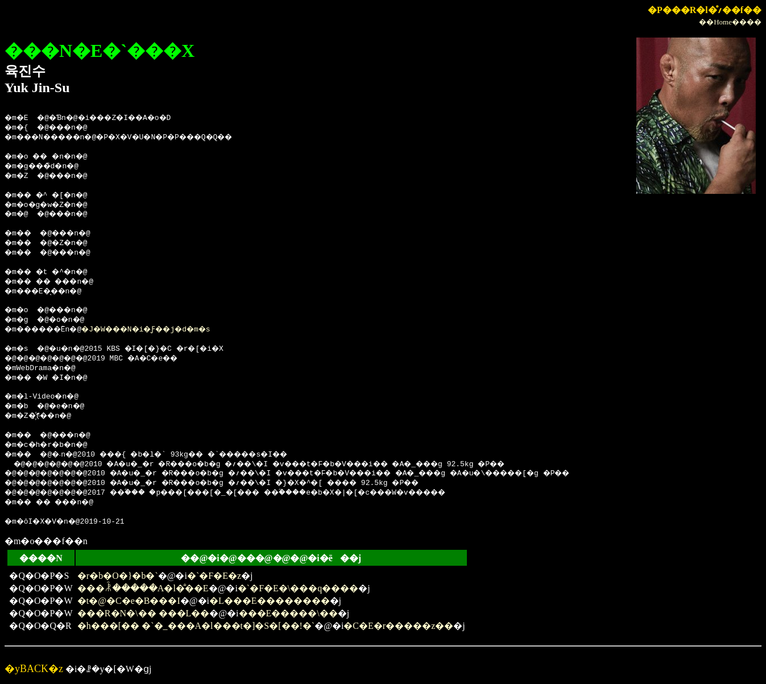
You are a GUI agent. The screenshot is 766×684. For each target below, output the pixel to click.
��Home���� (730, 22)
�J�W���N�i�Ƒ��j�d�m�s (166, 330)
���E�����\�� (288, 613)
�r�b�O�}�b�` (117, 576)
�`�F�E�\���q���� (298, 588)
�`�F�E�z (214, 576)
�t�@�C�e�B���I (128, 601)
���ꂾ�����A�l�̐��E (143, 588)
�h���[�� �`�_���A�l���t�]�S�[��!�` (195, 626)
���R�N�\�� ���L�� (143, 613)
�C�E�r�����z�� (398, 626)
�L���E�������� (269, 601)
